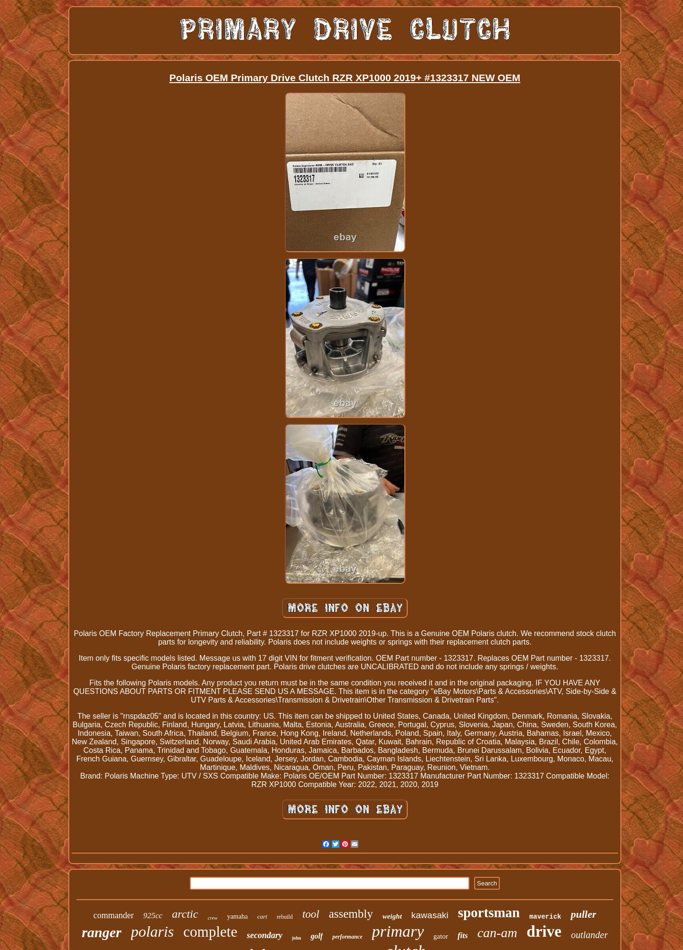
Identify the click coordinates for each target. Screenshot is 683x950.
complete (210, 931)
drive (544, 931)
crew (212, 918)
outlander (589, 935)
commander (114, 915)
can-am (497, 932)
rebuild (285, 916)
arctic (185, 914)
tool (310, 914)
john (296, 937)
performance (347, 936)
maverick (545, 917)
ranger (101, 932)
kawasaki (430, 915)
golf (316, 936)
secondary (264, 935)
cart (262, 916)
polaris (152, 931)
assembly (351, 913)
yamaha (237, 916)
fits (463, 935)
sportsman (489, 912)
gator (440, 936)
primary (398, 931)
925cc (153, 915)
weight (392, 916)
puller (583, 914)
